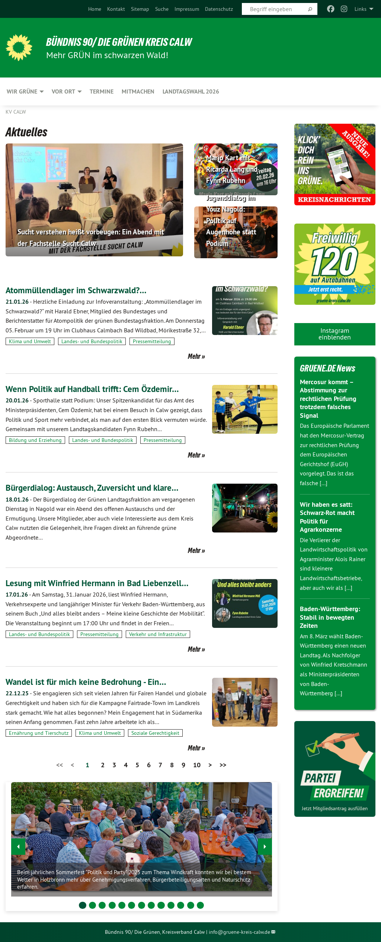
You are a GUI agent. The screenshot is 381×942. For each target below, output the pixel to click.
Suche (162, 9)
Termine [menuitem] (101, 91)
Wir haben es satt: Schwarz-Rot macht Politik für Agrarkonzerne (327, 517)
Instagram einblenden (334, 333)
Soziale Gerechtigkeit (155, 733)
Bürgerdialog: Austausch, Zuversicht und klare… (95, 487)
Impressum (187, 9)
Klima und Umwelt (30, 341)
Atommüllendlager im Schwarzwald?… (78, 290)
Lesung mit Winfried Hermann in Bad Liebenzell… (99, 583)
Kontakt (116, 9)
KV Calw (16, 111)
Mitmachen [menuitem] (138, 91)
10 (197, 765)
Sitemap (140, 9)
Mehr (194, 356)
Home (94, 9)
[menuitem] (94, 9)
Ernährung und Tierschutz (38, 733)
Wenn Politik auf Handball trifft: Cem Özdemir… (95, 389)
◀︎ (18, 844)
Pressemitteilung (152, 341)
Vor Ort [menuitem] (63, 91)
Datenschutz (219, 9)
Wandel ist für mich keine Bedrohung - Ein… (88, 681)
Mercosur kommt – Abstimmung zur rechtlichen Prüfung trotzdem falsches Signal (328, 398)
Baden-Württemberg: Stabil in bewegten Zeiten (330, 617)
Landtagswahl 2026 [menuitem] (191, 91)
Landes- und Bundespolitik (91, 341)
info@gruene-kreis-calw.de (239, 932)
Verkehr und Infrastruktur (158, 634)
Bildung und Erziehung (35, 440)
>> (223, 765)
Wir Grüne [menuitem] (22, 91)
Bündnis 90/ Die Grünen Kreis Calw (122, 41)
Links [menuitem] (360, 9)
